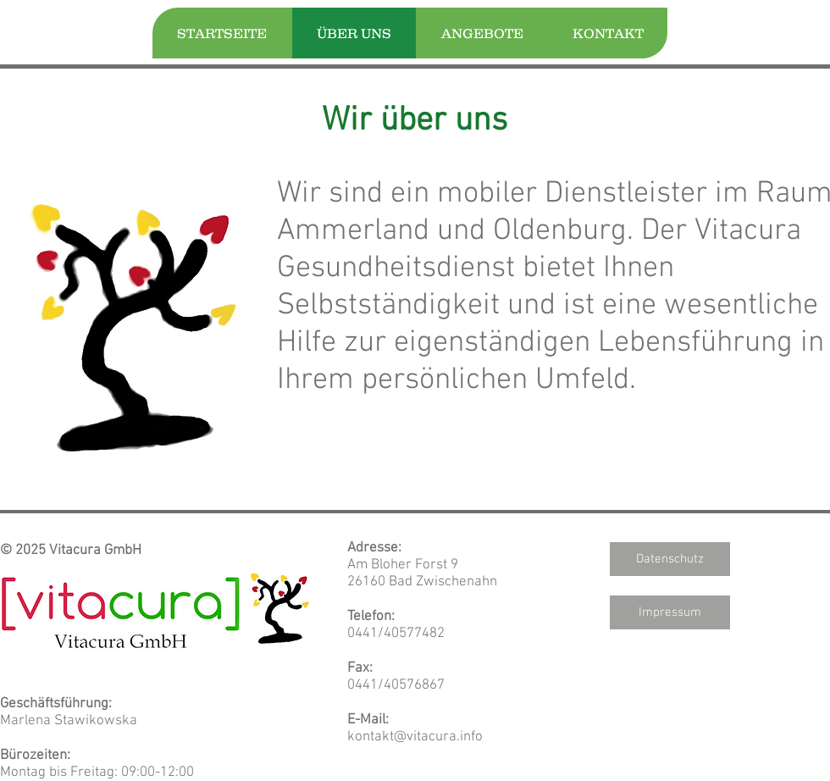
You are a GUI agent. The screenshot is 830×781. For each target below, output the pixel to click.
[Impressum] (670, 612)
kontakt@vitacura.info (415, 736)
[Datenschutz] (670, 559)
